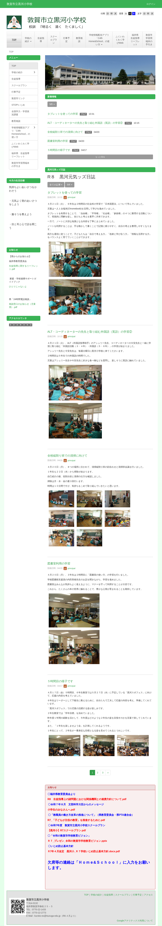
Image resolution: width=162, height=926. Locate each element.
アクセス (148, 894)
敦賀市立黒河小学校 (19, 4)
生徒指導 (108, 894)
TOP (86, 894)
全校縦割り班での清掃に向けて (65, 132)
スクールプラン (123, 894)
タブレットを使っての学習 (62, 113)
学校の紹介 (96, 894)
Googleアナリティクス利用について (135, 920)
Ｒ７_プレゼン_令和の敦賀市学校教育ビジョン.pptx (77, 841)
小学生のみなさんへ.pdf (61, 809)
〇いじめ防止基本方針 (62, 846)
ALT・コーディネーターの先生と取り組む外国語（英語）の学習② (85, 123)
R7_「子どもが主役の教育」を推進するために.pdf (76, 820)
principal (69, 197)
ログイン (150, 4)
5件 (52, 104)
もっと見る (100, 157)
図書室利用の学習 (57, 141)
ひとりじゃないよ (18, 286)
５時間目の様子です (58, 150)
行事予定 (137, 894)
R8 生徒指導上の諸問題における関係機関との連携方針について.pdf (87, 799)
